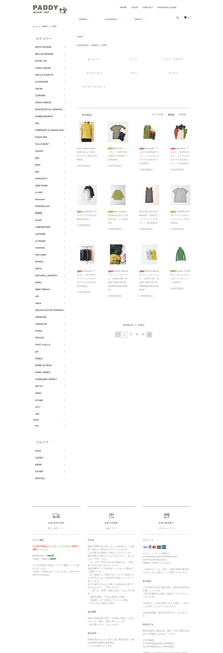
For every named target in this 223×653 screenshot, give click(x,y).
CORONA (37, 83)
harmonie (37, 161)
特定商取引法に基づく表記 (121, 615)
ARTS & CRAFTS (41, 67)
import (36, 328)
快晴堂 (36, 172)
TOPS (56, 26)
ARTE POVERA (40, 46)
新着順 (182, 114)
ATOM (158, 594)
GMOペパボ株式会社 (122, 639)
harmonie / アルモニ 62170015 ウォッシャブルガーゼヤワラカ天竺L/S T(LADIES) (87, 278)
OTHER (37, 372)
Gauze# (37, 124)
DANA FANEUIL (40, 88)
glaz (35, 130)
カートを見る (181, 610)
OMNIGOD (38, 250)
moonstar (37, 198)
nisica (36, 239)
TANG (36, 307)
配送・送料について (118, 599)
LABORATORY (40, 182)
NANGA (37, 208)
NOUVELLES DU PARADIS (46, 245)
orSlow (36, 260)
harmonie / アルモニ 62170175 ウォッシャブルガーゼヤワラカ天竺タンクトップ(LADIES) (180, 156)
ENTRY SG (38, 57)
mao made (38, 203)
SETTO (36, 302)
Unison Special (40, 62)
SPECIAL (37, 377)
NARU (36, 224)
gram (35, 135)
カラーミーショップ (82, 639)
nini (35, 234)
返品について (114, 605)
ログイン (179, 605)
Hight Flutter (39, 151)
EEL (35, 103)
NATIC (36, 213)
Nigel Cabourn (39, 229)
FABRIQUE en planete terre (46, 109)
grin (35, 140)
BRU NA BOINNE (41, 51)
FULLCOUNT (39, 119)
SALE (36, 357)
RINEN (36, 281)
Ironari (36, 177)
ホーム (35, 26)
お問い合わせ (181, 615)
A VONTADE (39, 72)
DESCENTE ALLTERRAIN (45, 93)
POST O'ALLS (39, 271)
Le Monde (38, 192)
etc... (35, 333)
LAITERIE (38, 187)
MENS (36, 367)
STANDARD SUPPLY (43, 297)
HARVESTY (38, 145)
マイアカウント (183, 594)
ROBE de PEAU (40, 286)
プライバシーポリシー (119, 621)
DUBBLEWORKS (41, 98)
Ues (35, 323)
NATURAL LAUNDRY (43, 218)
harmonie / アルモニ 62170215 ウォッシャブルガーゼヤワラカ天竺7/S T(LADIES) (149, 156)
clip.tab (36, 77)
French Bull (38, 114)
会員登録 (179, 599)
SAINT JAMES (40, 292)
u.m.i (35, 318)
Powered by (111, 645)
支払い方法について (118, 610)
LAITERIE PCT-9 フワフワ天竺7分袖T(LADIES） (87, 215)
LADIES (46, 26)
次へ (148, 334)
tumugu (36, 313)
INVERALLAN (39, 166)
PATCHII (37, 265)
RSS (150, 594)
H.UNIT (36, 156)
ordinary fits (38, 255)
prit (34, 276)
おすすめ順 (157, 114)
